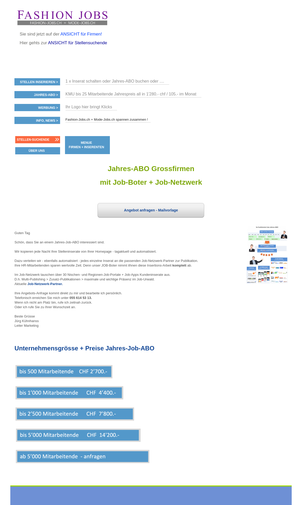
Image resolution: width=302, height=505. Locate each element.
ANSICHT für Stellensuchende (77, 42)
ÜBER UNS (37, 151)
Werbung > (48, 108)
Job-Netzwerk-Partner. (45, 284)
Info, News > (47, 120)
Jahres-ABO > (46, 95)
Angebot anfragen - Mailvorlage (151, 210)
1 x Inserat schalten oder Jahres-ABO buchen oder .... (115, 81)
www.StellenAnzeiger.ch (62, 17)
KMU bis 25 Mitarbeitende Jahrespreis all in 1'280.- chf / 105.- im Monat (131, 94)
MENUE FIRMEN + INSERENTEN (86, 145)
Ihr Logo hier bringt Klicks (89, 107)
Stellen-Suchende (33, 139)
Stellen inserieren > (39, 82)
